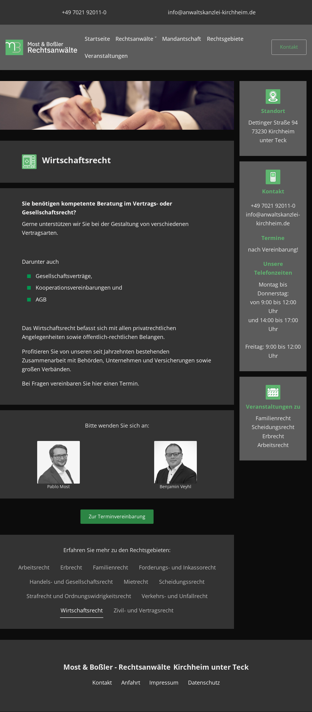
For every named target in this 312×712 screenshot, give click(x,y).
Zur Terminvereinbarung (117, 516)
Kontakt (289, 47)
